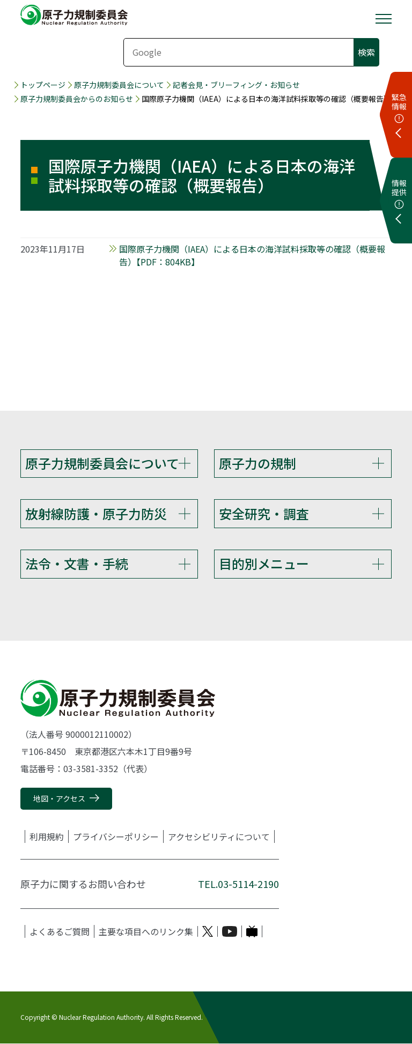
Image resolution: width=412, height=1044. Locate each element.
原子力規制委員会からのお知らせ (76, 98)
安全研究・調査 (264, 513)
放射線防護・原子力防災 (96, 513)
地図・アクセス (59, 798)
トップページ (42, 85)
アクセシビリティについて (219, 836)
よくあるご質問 (60, 931)
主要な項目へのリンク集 (146, 931)
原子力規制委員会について (119, 85)
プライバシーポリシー (116, 836)
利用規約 (47, 836)
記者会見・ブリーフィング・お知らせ (236, 85)
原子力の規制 (257, 463)
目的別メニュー (264, 563)
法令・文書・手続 (76, 563)
